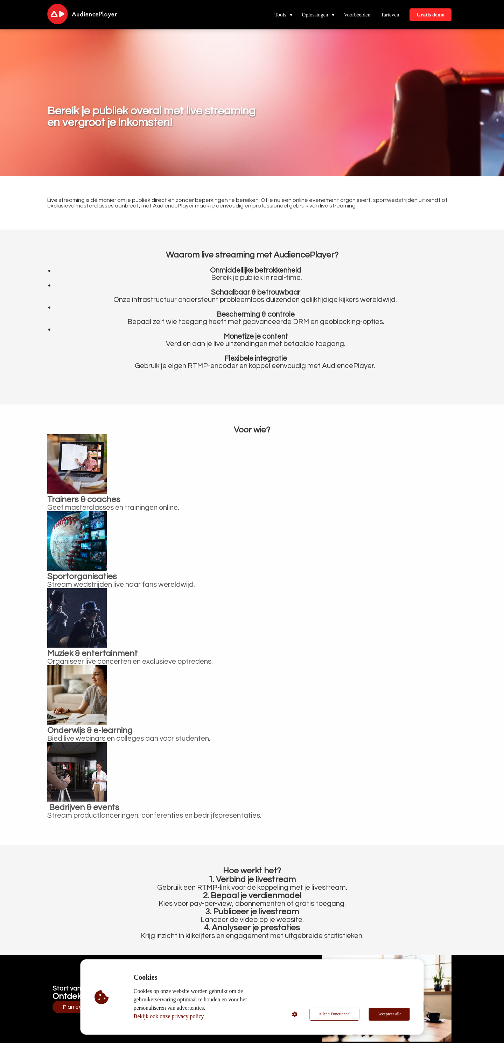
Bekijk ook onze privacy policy (169, 1016)
